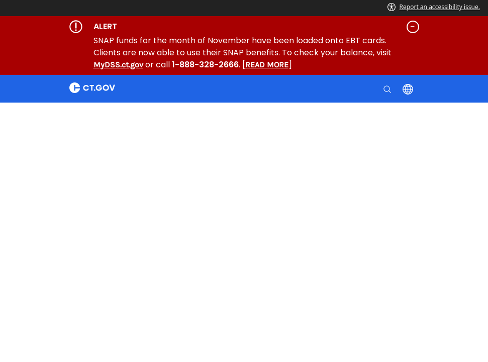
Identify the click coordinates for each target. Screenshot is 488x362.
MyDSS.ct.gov (118, 64)
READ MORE (266, 64)
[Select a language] (409, 88)
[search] (388, 88)
